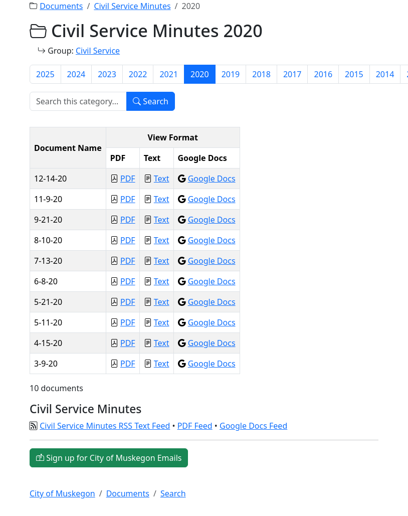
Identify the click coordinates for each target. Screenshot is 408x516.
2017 (292, 74)
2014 (385, 74)
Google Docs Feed (253, 425)
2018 (261, 74)
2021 (168, 74)
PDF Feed (195, 425)
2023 (107, 74)
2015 (354, 74)
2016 (323, 74)
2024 (76, 74)
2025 (45, 74)
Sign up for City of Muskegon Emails (108, 457)
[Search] (78, 101)
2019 (231, 74)
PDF (127, 178)
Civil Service (98, 50)
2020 (199, 74)
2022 (138, 74)
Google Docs (212, 178)
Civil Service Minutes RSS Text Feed (105, 425)
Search (150, 101)
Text (161, 178)
